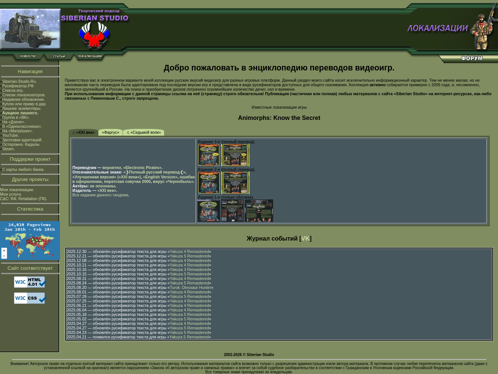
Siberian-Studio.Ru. (19, 81)
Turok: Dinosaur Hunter (190, 287)
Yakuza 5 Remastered (189, 256)
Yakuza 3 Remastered (189, 269)
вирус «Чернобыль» (173, 181)
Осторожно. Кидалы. (21, 144)
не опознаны (102, 186)
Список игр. (13, 90)
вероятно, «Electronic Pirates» (132, 167)
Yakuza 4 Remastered (189, 251)
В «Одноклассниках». (22, 126)
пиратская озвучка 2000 (127, 181)
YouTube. (10, 135)
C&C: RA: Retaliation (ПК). (23, 198)
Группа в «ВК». (16, 117)
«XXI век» (106, 190)
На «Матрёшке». (17, 131)
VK (305, 238)
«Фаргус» (110, 132)
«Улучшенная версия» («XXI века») (106, 177)
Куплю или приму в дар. (24, 104)
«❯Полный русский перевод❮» (154, 172)
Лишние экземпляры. (22, 108)
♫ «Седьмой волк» (143, 132)
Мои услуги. (11, 194)
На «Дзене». (13, 122)
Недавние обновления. (23, 99)
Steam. (8, 149)
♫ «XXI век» (83, 132)
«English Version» (160, 177)
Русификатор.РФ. (18, 86)
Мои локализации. (17, 189)
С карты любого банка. (23, 169)
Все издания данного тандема (100, 195)
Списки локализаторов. (23, 95)
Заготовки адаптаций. (22, 140)
